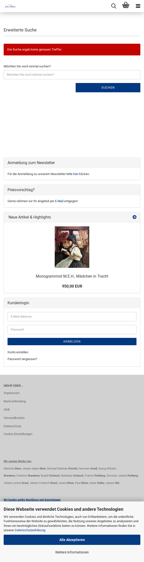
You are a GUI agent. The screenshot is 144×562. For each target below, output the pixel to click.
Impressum (11, 393)
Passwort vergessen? (22, 359)
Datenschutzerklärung (30, 530)
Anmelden (72, 341)
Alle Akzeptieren (72, 540)
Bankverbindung (15, 401)
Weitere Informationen (72, 552)
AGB (7, 409)
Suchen (108, 87)
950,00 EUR (72, 286)
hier (75, 174)
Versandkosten (14, 418)
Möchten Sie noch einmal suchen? (27, 66)
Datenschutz (12, 426)
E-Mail (59, 201)
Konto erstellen (18, 352)
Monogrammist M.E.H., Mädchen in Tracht (72, 276)
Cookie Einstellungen (18, 434)
